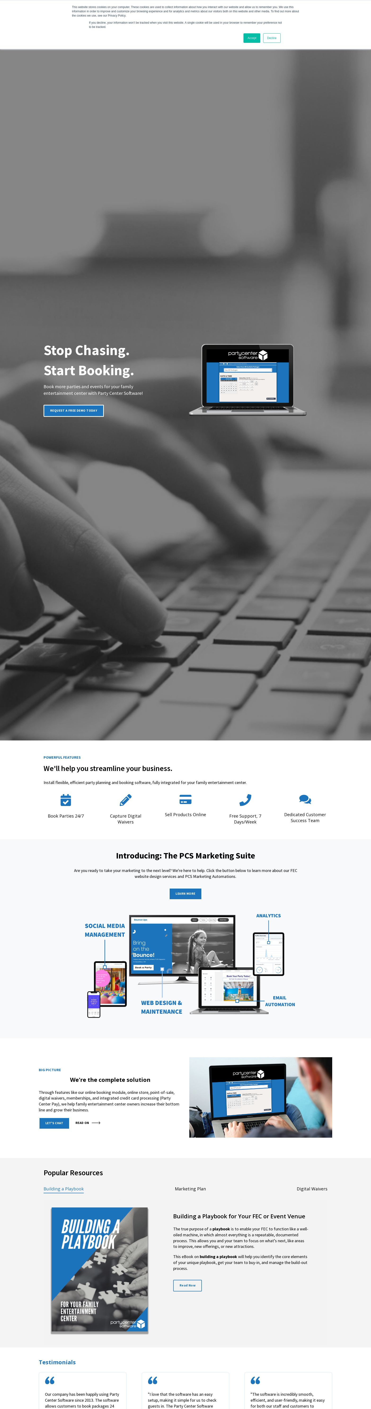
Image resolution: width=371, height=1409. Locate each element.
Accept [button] (251, 38)
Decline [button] (272, 38)
